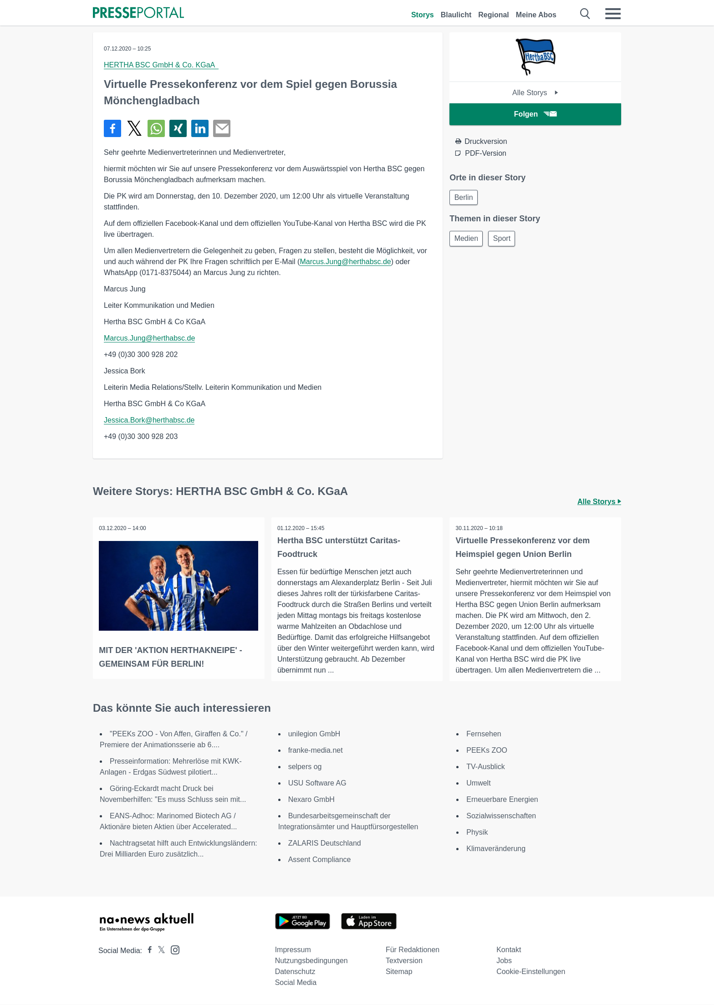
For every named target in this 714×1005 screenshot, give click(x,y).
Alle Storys (535, 93)
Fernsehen (483, 734)
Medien (467, 240)
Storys (422, 15)
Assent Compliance (319, 860)
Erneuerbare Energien (502, 800)
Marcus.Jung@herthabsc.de (345, 261)
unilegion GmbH (314, 734)
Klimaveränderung (495, 849)
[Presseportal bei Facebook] (147, 951)
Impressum (293, 950)
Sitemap (399, 972)
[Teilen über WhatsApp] (156, 128)
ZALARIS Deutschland (324, 843)
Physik (477, 833)
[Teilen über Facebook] (112, 128)
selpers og (305, 767)
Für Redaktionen (412, 950)
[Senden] (221, 128)
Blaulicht (456, 15)
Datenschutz (295, 972)
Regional (493, 15)
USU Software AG (317, 783)
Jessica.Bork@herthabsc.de (149, 420)
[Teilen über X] (134, 128)
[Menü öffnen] (613, 13)
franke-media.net (315, 751)
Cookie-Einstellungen (530, 972)
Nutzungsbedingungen (311, 961)
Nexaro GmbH (311, 800)
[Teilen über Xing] (178, 128)
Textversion (404, 961)
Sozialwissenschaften (501, 816)
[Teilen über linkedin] (200, 128)
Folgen (535, 114)
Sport (505, 240)
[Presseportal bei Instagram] (172, 950)
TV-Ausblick (485, 767)
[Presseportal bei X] (158, 951)
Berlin (464, 198)
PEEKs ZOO (486, 751)
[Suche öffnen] (585, 13)
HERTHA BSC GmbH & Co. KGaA (161, 65)
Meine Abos (536, 15)
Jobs (504, 961)
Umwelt (478, 783)
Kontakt (508, 950)
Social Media (296, 983)
